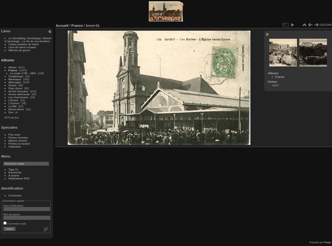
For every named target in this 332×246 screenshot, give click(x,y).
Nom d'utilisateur (13, 205)
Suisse (13, 85)
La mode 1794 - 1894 (23, 73)
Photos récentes (18, 137)
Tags (11, 169)
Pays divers (16, 88)
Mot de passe (11, 214)
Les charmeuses (18, 97)
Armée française (18, 91)
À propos (14, 175)
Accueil (62, 25)
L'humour (14, 103)
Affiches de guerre (19, 50)
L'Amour (13, 100)
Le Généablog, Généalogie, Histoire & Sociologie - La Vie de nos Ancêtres (28, 40)
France (13, 70)
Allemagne (15, 82)
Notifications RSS (19, 178)
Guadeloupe (16, 76)
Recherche (15, 172)
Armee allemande (19, 94)
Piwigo (327, 242)
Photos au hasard (19, 143)
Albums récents (18, 140)
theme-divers (16, 109)
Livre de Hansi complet (22, 47)
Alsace (13, 67)
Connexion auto (14, 223)
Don (11, 112)
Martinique (15, 79)
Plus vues (14, 134)
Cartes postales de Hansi (24, 44)
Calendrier (15, 146)
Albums (7, 60)
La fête (13, 106)
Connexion (15, 195)
